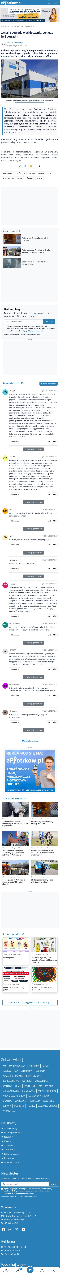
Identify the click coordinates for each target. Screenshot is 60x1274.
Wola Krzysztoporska (14, 1096)
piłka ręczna (32, 1076)
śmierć (30, 178)
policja (45, 1066)
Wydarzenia (18, 26)
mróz (18, 173)
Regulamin (8, 1137)
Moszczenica (41, 1081)
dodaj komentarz (48, 384)
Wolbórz (26, 1081)
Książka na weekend (38, 1096)
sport (18, 1086)
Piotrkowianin (46, 1086)
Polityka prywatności (13, 1132)
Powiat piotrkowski (13, 1076)
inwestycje (29, 1086)
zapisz (54, 1184)
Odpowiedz (15, 441)
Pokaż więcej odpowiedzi (33, 449)
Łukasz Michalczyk (15, 43)
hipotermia (8, 178)
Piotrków (8, 173)
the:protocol (9, 1158)
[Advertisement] (29, 206)
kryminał (7, 1101)
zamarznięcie (44, 173)
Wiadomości (30, 26)
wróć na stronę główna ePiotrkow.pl (30, 1002)
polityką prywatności (34, 331)
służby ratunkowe (47, 1106)
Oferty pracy (9, 1149)
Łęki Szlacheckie (11, 1091)
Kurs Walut (9, 1145)
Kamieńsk (7, 1086)
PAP (16, 1071)
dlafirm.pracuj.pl (11, 1154)
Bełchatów (26, 1071)
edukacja (40, 1071)
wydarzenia (9, 1111)
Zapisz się (49, 321)
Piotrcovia (34, 1101)
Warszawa (20, 1101)
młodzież (19, 1106)
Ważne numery (10, 1128)
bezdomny (29, 173)
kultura (7, 1106)
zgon (39, 178)
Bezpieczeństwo (11, 1081)
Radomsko (48, 1101)
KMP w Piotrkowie (47, 1091)
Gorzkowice (28, 1091)
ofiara (20, 178)
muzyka (31, 1106)
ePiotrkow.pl (6, 26)
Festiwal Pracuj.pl (11, 1162)
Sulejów (7, 1071)
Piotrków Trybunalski (14, 1066)
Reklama (7, 1141)
